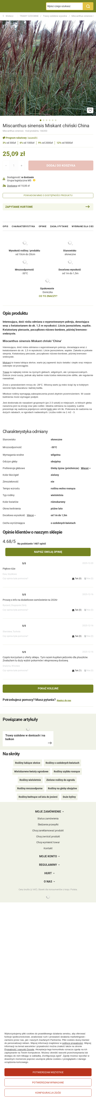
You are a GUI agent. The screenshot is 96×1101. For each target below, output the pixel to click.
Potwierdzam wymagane (48, 1082)
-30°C (25, 273)
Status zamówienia (48, 818)
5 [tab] (52, 120)
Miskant (7, 362)
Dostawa (12, 185)
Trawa (6, 372)
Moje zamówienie (48, 811)
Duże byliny (69, 796)
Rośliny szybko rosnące (67, 771)
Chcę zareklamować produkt (48, 830)
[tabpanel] (48, 68)
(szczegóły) (32, 138)
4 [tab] (49, 120)
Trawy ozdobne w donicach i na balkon (25, 737)
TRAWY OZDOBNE (29, 16)
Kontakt (48, 848)
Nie (88, 578)
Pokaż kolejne (48, 688)
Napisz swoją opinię (48, 551)
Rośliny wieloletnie (30, 780)
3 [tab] (46, 120)
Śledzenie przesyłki (48, 824)
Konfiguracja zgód (48, 1092)
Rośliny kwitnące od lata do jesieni (38, 796)
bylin (49, 409)
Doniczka (48, 292)
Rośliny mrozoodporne (30, 788)
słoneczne (70, 254)
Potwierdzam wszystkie (48, 1072)
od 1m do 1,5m (70, 273)
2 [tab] (43, 120)
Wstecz (8, 16)
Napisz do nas (64, 700)
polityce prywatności (72, 1043)
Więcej (85, 468)
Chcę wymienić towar (48, 842)
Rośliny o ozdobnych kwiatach (62, 762)
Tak (76, 578)
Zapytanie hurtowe (19, 206)
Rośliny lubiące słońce (27, 762)
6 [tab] (55, 120)
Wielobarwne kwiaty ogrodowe (31, 771)
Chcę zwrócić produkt (48, 836)
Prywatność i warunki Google (19, 1049)
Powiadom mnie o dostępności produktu (48, 195)
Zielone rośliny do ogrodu (60, 780)
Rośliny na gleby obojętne (62, 788)
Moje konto (48, 856)
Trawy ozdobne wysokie (55, 16)
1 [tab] (40, 120)
